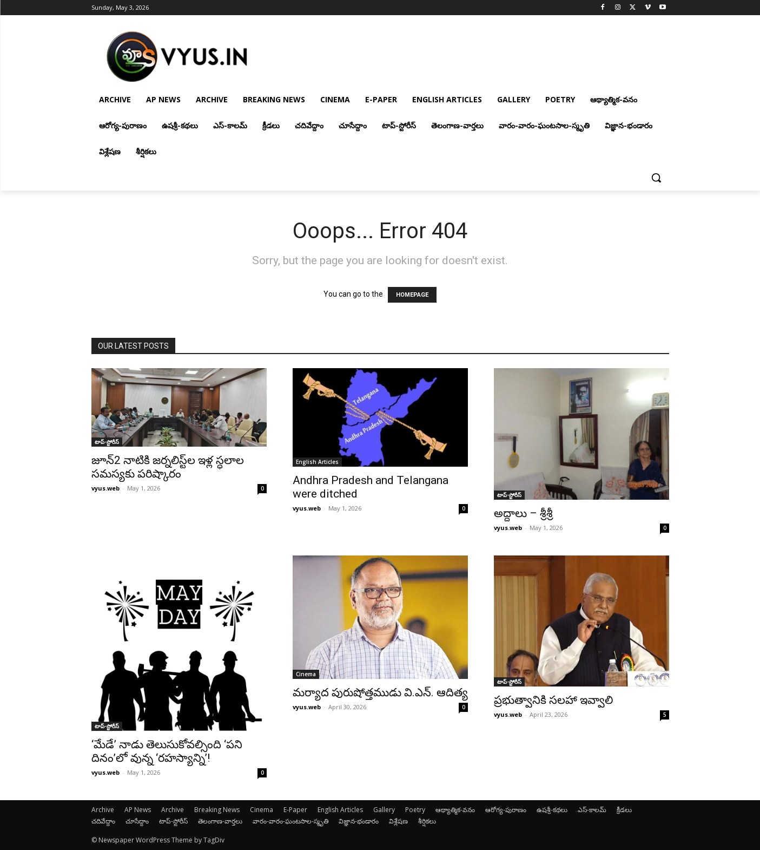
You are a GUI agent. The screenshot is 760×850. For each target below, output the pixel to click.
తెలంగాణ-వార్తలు (220, 821)
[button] (656, 178)
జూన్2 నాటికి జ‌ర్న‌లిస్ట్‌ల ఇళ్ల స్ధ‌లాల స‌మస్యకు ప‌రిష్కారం (167, 467)
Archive (102, 809)
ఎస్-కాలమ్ (592, 809)
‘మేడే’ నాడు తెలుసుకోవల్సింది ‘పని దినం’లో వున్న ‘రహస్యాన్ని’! (166, 751)
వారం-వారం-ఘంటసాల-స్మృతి (290, 821)
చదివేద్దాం (103, 821)
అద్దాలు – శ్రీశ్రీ (523, 513)
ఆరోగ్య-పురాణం (505, 809)
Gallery (384, 809)
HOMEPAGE (412, 294)
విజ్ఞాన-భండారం (359, 821)
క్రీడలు (624, 809)
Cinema (306, 674)
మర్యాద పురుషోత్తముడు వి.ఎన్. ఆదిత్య (380, 692)
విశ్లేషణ (398, 821)
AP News (137, 809)
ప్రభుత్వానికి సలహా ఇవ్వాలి (553, 700)
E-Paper (295, 809)
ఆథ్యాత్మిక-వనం (455, 809)
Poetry (415, 809)
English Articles (317, 462)
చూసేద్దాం (137, 821)
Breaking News (217, 809)
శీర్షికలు (427, 821)
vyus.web (105, 488)
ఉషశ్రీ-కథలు (552, 809)
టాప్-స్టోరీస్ (107, 442)
